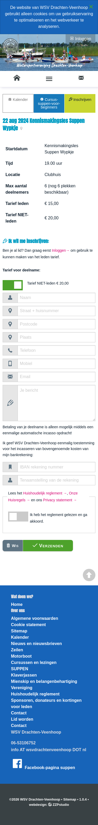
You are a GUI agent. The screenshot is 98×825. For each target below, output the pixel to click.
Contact (19, 713)
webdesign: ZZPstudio (49, 805)
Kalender (18, 99)
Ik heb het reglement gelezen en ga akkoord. (58, 518)
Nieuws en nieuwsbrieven (36, 643)
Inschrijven (80, 99)
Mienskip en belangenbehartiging (44, 681)
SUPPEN (19, 669)
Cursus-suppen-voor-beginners (49, 103)
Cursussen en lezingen (33, 662)
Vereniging (21, 687)
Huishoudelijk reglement (35, 694)
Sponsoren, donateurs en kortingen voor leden (46, 703)
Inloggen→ (61, 250)
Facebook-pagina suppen (43, 763)
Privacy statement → (60, 500)
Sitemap (19, 631)
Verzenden (48, 545)
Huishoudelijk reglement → (45, 493)
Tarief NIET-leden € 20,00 (48, 283)
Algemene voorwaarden (34, 618)
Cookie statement (28, 624)
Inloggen (80, 38)
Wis (13, 545)
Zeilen (17, 650)
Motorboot (21, 656)
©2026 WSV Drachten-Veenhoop (34, 799)
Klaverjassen (24, 675)
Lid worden (22, 719)
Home (16, 604)
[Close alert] (91, 6)
